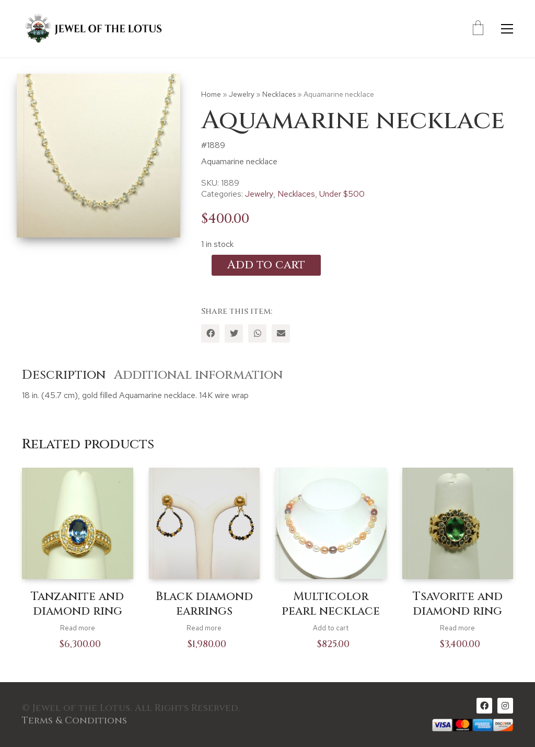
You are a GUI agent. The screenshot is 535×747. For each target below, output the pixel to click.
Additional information (198, 375)
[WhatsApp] (257, 333)
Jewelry (241, 94)
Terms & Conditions (74, 721)
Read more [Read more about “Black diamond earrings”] (204, 628)
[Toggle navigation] (507, 28)
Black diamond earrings (204, 604)
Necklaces (279, 94)
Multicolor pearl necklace (331, 604)
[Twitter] (234, 333)
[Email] (281, 333)
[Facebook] (210, 333)
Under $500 (342, 193)
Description (64, 375)
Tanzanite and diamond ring (77, 604)
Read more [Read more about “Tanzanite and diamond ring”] (77, 628)
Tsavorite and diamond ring (458, 604)
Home (211, 94)
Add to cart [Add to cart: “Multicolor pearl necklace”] (330, 628)
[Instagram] (505, 706)
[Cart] (478, 29)
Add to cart (266, 265)
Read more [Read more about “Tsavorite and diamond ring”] (457, 628)
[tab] (68, 375)
